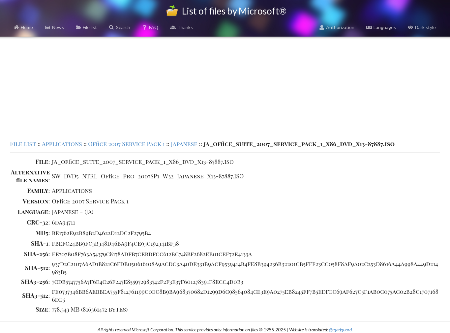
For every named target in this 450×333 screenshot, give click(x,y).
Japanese (184, 144)
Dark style (422, 27)
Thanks (181, 27)
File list (86, 27)
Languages (381, 27)
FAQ (150, 27)
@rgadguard (340, 329)
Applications (62, 144)
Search (119, 27)
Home (23, 27)
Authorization (337, 27)
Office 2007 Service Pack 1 (126, 144)
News (54, 27)
